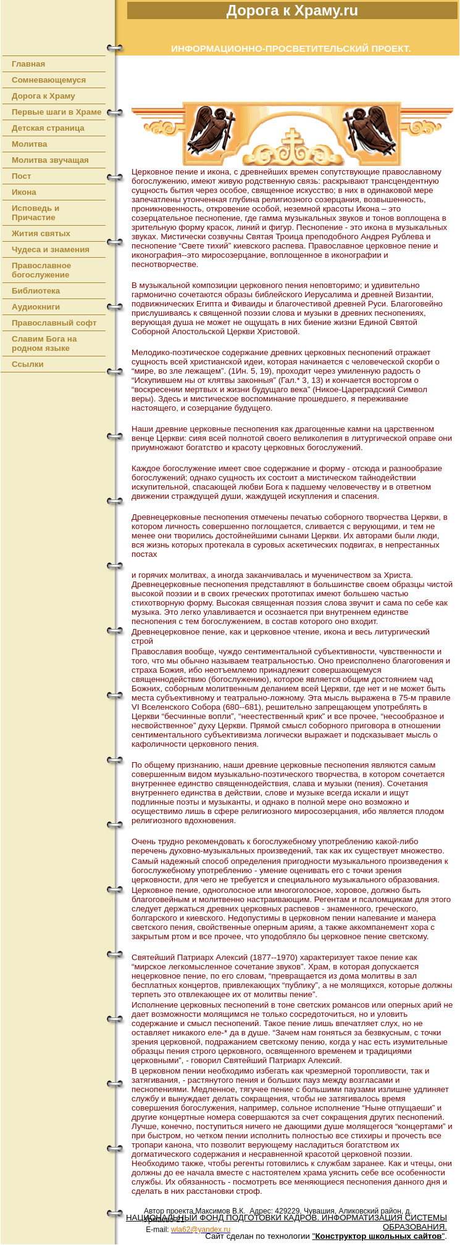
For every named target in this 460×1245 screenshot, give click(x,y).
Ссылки (28, 364)
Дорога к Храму (43, 96)
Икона (24, 192)
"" (378, 1236)
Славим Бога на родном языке (44, 343)
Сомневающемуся (49, 79)
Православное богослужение (41, 270)
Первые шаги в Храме (56, 112)
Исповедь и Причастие (35, 212)
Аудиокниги (36, 306)
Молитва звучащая (50, 160)
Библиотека (36, 290)
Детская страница (48, 128)
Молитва (30, 144)
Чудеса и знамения (51, 249)
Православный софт (54, 322)
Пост (21, 176)
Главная (28, 63)
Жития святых (41, 233)
